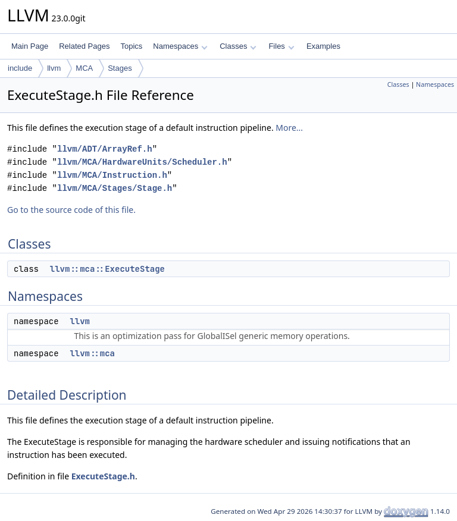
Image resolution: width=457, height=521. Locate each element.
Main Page (29, 46)
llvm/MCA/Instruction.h (112, 175)
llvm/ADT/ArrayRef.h (104, 149)
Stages (120, 68)
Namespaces (180, 46)
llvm (54, 68)
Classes (238, 46)
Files (281, 46)
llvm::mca (92, 353)
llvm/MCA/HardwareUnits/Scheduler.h (142, 162)
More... (289, 127)
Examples (323, 46)
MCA (84, 68)
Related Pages (84, 46)
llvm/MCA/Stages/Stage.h (114, 188)
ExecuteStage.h (103, 476)
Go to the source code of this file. (71, 209)
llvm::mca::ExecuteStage (107, 268)
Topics (131, 46)
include (20, 68)
